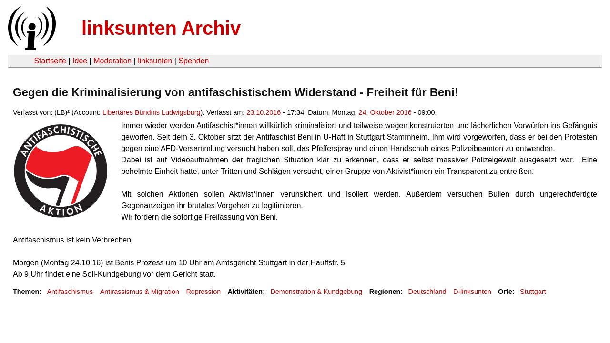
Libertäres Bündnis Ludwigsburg (151, 112)
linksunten (155, 61)
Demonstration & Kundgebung (316, 291)
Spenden (193, 61)
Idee (79, 61)
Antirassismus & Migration (139, 291)
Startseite (50, 61)
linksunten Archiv (161, 28)
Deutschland (427, 291)
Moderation (112, 61)
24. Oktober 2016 (385, 112)
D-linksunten (472, 291)
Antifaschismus (70, 291)
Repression (203, 291)
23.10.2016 (263, 112)
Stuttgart (533, 291)
